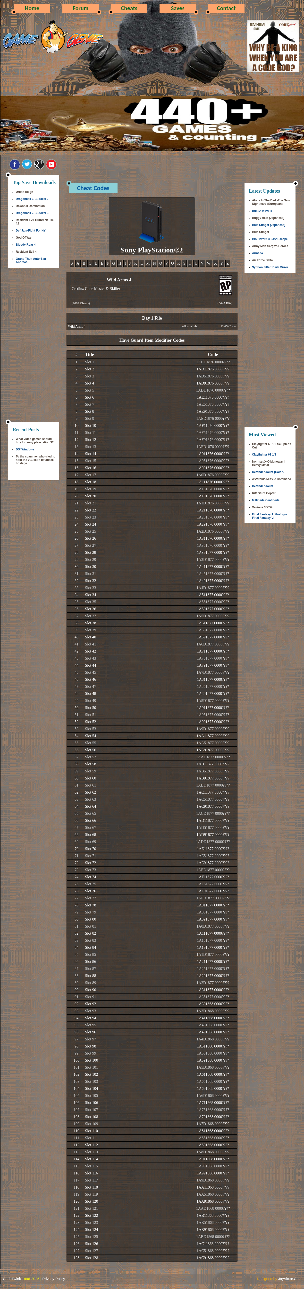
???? (226, 362)
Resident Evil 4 (26, 251)
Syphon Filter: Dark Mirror (270, 267)
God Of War (24, 237)
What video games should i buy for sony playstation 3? (35, 440)
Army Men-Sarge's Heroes (270, 246)
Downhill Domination (30, 206)
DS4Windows (25, 449)
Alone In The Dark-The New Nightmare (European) (271, 202)
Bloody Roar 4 (25, 244)
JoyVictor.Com (290, 1279)
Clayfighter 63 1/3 (264, 454)
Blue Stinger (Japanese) (268, 225)
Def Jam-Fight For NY (31, 230)
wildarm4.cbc (190, 326)
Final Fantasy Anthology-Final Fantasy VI (269, 516)
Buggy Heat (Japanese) (268, 218)
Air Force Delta (262, 260)
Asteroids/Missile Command (271, 479)
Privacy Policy (53, 1279)
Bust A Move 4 (262, 211)
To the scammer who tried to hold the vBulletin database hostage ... (35, 460)
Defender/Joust (262, 486)
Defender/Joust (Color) (268, 472)
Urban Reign (24, 192)
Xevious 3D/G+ (262, 507)
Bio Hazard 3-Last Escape (270, 239)
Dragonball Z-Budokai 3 (32, 199)
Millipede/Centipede (265, 500)
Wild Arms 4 (76, 326)
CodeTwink (12, 1279)
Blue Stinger (260, 232)
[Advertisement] (33, 345)
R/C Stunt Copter (264, 493)
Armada (257, 253)
